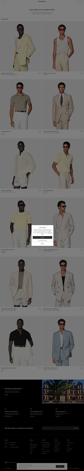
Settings (42, 243)
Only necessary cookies (42, 240)
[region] (42, 235)
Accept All (42, 237)
